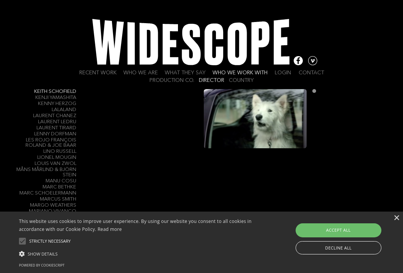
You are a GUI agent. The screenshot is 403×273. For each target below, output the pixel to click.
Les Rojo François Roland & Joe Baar (50, 143)
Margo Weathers (53, 205)
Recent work (97, 72)
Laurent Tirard (56, 128)
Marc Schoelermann (47, 193)
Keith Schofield (55, 91)
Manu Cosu (61, 181)
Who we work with (240, 72)
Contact (311, 72)
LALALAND (64, 109)
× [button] (396, 218)
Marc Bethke (59, 187)
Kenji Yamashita (55, 97)
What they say (185, 72)
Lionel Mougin (56, 157)
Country (241, 80)
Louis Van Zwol (55, 163)
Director (211, 80)
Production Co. (172, 80)
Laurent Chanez (54, 115)
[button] (137, 253)
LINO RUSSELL (59, 151)
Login (283, 72)
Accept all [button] (338, 230)
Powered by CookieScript (42, 265)
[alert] (201, 242)
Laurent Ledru (57, 121)
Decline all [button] (338, 248)
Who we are (140, 72)
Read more (110, 229)
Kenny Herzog (57, 103)
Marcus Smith (58, 199)
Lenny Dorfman (55, 134)
